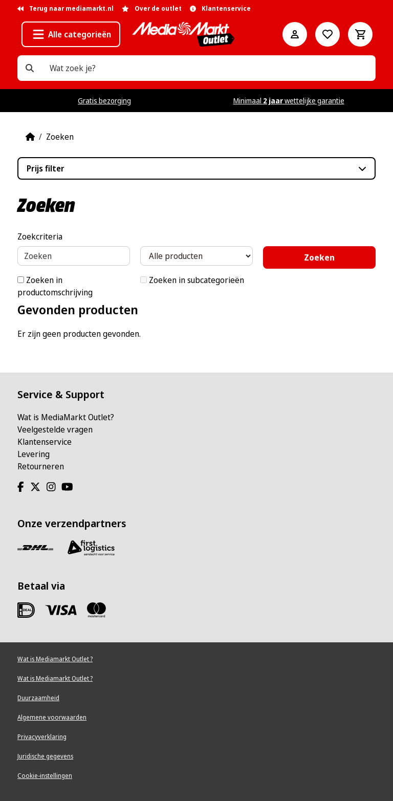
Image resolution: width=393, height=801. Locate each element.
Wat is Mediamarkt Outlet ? (55, 659)
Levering (33, 454)
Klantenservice (44, 441)
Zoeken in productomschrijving (55, 286)
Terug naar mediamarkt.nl (65, 8)
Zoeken (60, 136)
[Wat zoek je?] (29, 68)
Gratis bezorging (104, 100)
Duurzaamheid (38, 698)
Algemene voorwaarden (51, 717)
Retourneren (40, 466)
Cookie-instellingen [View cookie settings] (44, 775)
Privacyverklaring (42, 736)
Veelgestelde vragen (55, 429)
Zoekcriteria (39, 236)
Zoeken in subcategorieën (192, 280)
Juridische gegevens (45, 756)
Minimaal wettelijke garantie (288, 100)
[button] (70, 34)
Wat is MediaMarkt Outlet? (65, 417)
